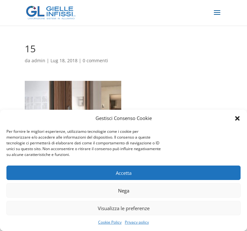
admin (38, 60)
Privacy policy (137, 222)
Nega (123, 190)
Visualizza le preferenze (124, 208)
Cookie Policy (110, 222)
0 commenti (95, 60)
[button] (237, 118)
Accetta (124, 173)
